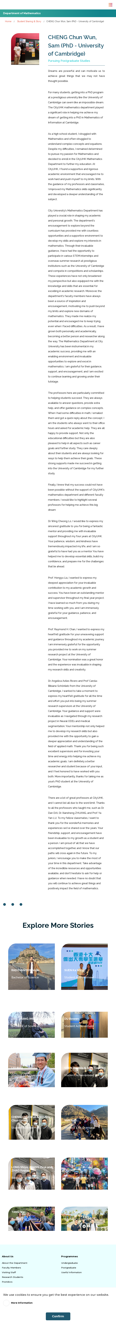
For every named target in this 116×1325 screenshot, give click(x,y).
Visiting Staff (8, 1272)
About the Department (14, 1262)
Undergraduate (69, 1262)
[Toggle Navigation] (110, 4)
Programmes (70, 1256)
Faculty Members (11, 1267)
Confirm (58, 1316)
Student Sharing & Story (29, 21)
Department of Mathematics (24, 13)
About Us (8, 1256)
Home (8, 21)
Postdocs (7, 1281)
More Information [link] (23, 1302)
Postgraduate (68, 1267)
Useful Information (71, 1272)
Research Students (12, 1277)
